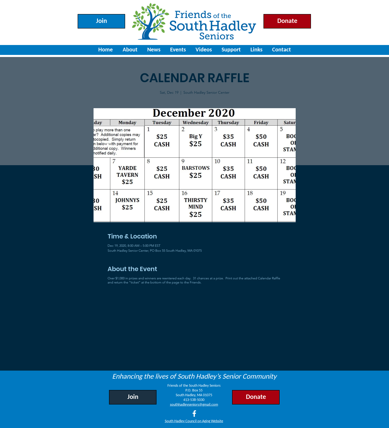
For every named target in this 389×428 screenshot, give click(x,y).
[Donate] (287, 21)
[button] (178, 50)
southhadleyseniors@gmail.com (194, 405)
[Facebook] (194, 413)
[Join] (101, 21)
